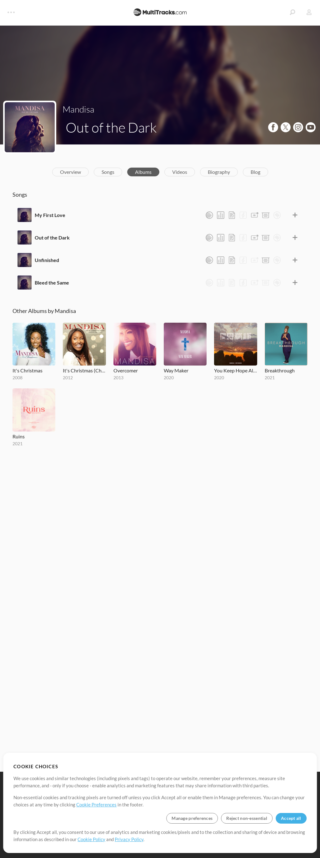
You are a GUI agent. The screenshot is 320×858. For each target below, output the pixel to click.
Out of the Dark (52, 237)
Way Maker (176, 370)
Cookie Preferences (96, 804)
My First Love (50, 215)
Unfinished (47, 260)
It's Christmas (27, 370)
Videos (179, 172)
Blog (255, 172)
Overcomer (125, 370)
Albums (143, 172)
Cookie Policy (91, 839)
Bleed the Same (52, 282)
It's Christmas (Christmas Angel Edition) (84, 370)
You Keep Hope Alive (235, 370)
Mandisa (78, 109)
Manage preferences (192, 818)
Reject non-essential (246, 818)
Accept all (291, 818)
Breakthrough (280, 370)
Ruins (18, 436)
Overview (70, 172)
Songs (108, 172)
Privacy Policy (129, 839)
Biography (219, 172)
